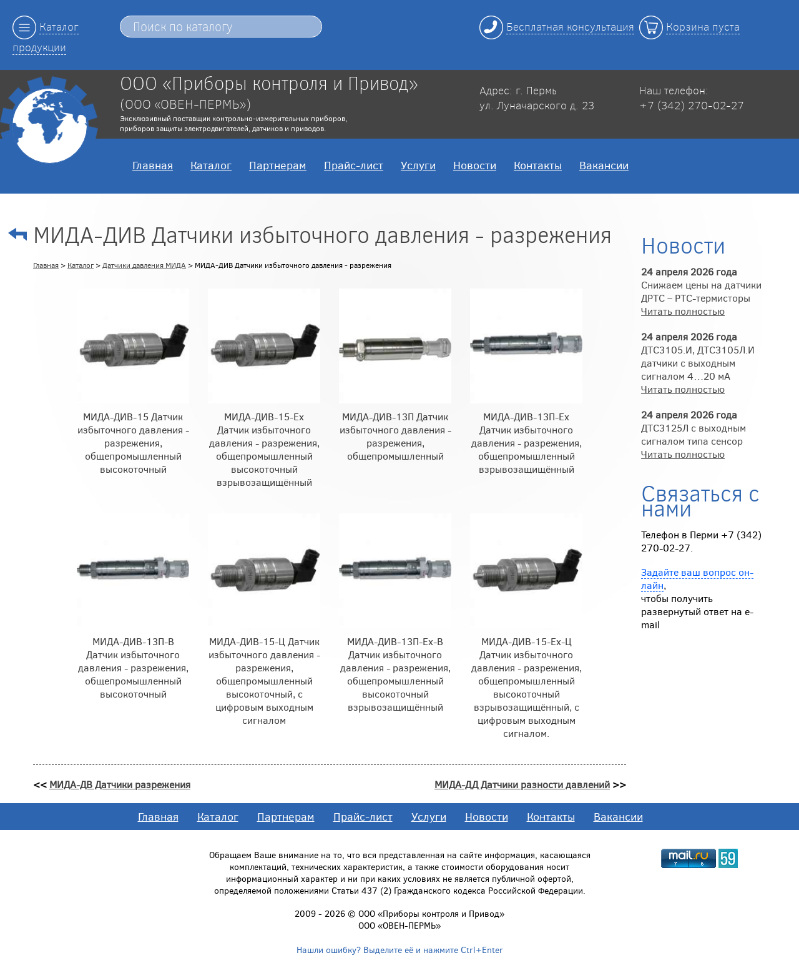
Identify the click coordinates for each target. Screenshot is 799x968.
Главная (152, 164)
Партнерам (277, 164)
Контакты (538, 164)
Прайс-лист (353, 164)
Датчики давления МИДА (144, 265)
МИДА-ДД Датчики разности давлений (522, 784)
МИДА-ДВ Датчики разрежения (119, 784)
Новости (474, 164)
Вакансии (604, 164)
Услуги (418, 164)
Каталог (211, 164)
